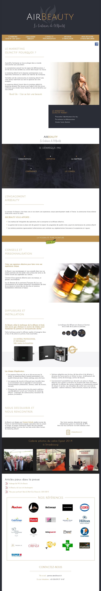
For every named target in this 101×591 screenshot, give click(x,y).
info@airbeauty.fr (74, 432)
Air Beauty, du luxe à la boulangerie (21, 487)
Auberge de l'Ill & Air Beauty (18, 483)
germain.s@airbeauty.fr (54, 575)
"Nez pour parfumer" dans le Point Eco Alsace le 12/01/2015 (29, 492)
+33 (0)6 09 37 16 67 (57, 579)
